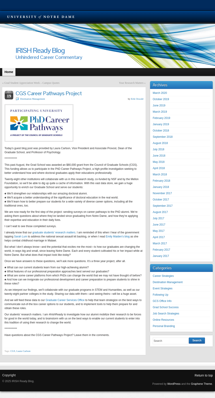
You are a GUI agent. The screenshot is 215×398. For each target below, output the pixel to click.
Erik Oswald (137, 98)
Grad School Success (165, 307)
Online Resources (163, 319)
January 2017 (161, 256)
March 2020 (160, 93)
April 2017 (159, 237)
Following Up (160, 294)
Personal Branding (164, 326)
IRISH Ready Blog (40, 50)
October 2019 (161, 99)
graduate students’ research (53, 232)
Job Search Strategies (166, 313)
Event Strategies (162, 288)
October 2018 (161, 130)
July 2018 (158, 149)
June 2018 (159, 155)
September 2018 (163, 136)
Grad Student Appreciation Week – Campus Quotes (32, 82)
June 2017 (159, 224)
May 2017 (159, 230)
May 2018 (159, 162)
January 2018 (161, 187)
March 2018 (160, 174)
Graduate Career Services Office (64, 300)
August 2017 (160, 212)
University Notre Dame (41, 16)
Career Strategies (163, 276)
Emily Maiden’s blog (118, 236)
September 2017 (163, 205)
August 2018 (160, 143)
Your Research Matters (131, 82)
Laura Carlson (23, 351)
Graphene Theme (201, 383)
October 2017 (161, 199)
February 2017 (161, 249)
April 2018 (159, 168)
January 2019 (161, 124)
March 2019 (160, 111)
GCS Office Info (162, 301)
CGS (12, 351)
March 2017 (160, 243)
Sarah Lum (20, 236)
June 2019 (159, 105)
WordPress (174, 383)
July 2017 (158, 218)
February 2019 (161, 118)
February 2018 (161, 180)
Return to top (204, 375)
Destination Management (32, 98)
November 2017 (162, 193)
